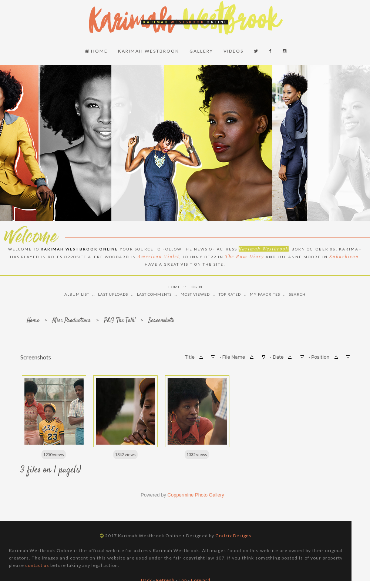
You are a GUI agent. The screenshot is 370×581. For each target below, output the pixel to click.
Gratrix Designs (233, 535)
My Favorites (265, 294)
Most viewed (195, 294)
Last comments (154, 294)
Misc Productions (71, 320)
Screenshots (161, 320)
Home (96, 51)
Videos (233, 51)
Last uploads (113, 294)
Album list (76, 294)
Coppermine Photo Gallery (196, 495)
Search (297, 294)
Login (195, 287)
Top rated (230, 294)
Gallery (201, 51)
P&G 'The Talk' (119, 320)
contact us (37, 565)
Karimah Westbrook (148, 51)
